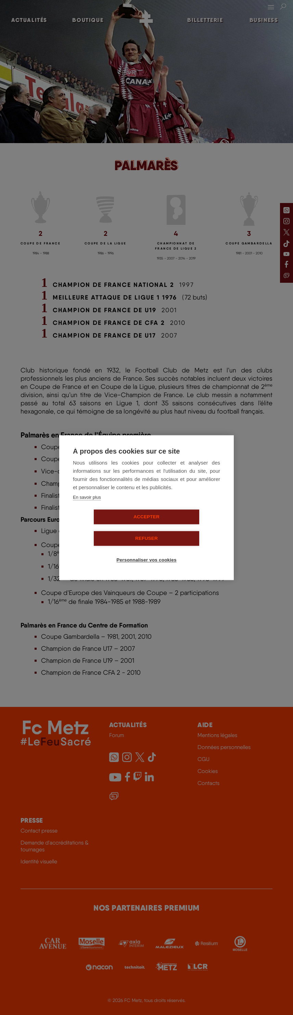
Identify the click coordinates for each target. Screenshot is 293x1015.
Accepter (107, 527)
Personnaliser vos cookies (149, 549)
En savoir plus (87, 507)
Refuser (186, 527)
